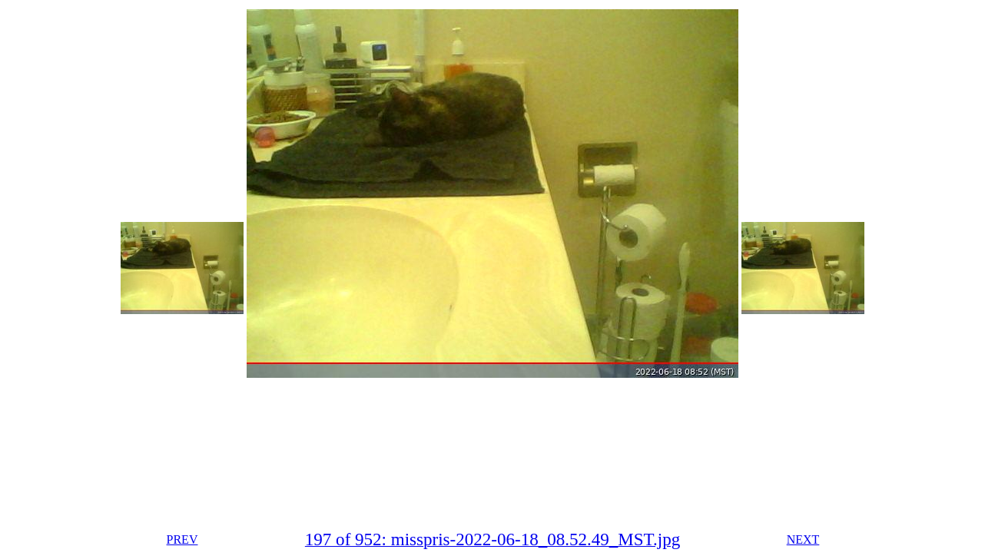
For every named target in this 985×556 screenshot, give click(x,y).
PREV (182, 539)
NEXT (803, 539)
